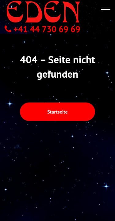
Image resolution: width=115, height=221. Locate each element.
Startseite (57, 96)
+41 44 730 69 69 (42, 29)
